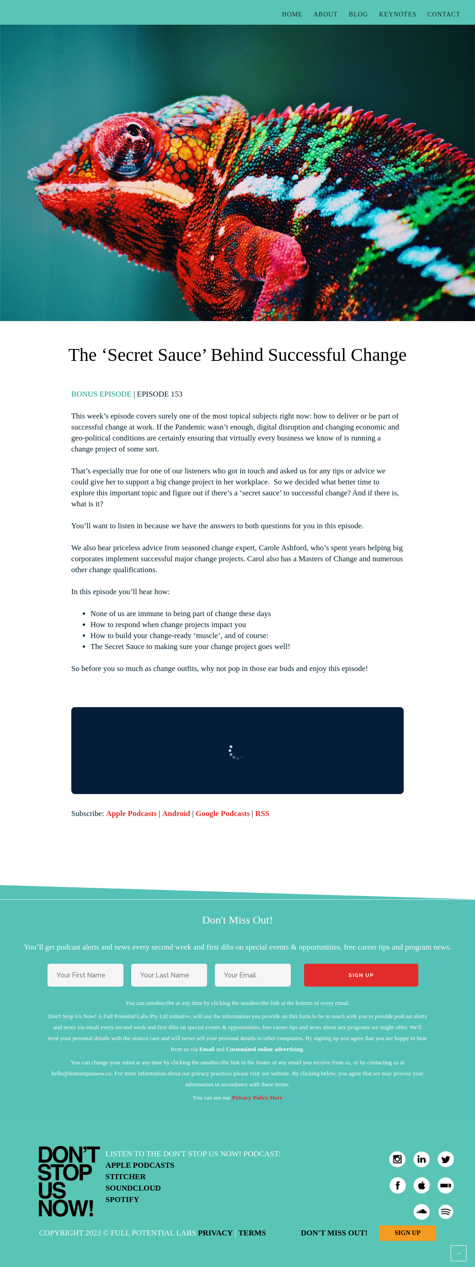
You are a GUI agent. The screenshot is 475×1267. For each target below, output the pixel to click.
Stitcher (126, 1176)
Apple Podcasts (131, 813)
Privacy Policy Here (257, 1097)
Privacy (215, 1233)
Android (176, 813)
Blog (358, 14)
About (326, 14)
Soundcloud (133, 1188)
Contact (443, 14)
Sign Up (407, 1232)
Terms (252, 1233)
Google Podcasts (223, 813)
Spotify (122, 1199)
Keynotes (397, 14)
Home (292, 14)
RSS (262, 813)
